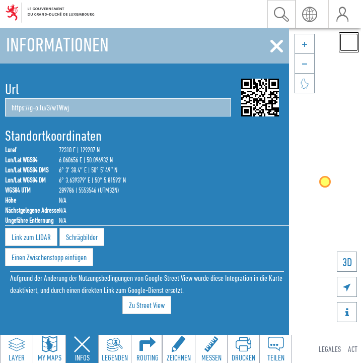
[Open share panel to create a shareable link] (275, 349)
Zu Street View (147, 305)
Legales (330, 348)
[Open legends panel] (115, 349)
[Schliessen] (276, 46)
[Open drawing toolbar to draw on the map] (179, 349)
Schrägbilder (82, 236)
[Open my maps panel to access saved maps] (49, 349)
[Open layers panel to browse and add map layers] (17, 349)
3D (347, 262)
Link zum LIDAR (31, 236)
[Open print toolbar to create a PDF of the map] (243, 349)
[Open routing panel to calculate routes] (147, 349)
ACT (352, 348)
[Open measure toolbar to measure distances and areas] (211, 349)
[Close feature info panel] (82, 349)
